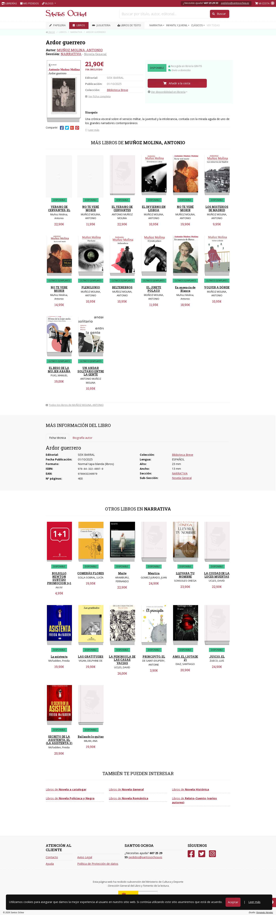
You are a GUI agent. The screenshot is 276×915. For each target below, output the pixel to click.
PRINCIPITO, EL (154, 656)
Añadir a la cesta (176, 83)
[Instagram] (212, 854)
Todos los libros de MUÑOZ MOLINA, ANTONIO (75, 405)
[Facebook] (191, 854)
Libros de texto (129, 25)
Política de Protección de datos (97, 864)
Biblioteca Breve (117, 90)
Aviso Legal (84, 857)
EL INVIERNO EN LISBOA (154, 208)
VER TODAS (213, 25)
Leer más (254, 902)
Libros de (66, 789)
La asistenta (59, 656)
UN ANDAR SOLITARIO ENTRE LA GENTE (90, 371)
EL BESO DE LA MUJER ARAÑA (59, 369)
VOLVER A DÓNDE (216, 287)
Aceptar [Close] (233, 902)
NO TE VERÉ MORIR (185, 208)
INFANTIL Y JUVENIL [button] (177, 25)
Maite (122, 573)
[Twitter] (201, 854)
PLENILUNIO (90, 287)
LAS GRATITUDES (90, 656)
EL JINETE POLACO (153, 289)
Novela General (95, 54)
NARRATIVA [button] (156, 25)
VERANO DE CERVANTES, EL (59, 208)
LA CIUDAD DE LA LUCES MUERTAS (216, 574)
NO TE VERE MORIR (59, 289)
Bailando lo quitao (91, 736)
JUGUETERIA (101, 25)
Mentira (153, 573)
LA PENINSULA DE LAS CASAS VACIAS (122, 660)
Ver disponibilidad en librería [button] (167, 92)
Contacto (52, 857)
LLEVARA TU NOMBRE (185, 574)
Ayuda (50, 864)
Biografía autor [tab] (82, 438)
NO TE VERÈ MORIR (90, 208)
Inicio (50, 32)
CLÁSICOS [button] (197, 25)
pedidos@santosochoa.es (235, 3)
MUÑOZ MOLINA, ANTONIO (80, 50)
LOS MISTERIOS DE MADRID (216, 208)
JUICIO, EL (217, 656)
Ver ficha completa (98, 96)
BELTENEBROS (122, 287)
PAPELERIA (57, 25)
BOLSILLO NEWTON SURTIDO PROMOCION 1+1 (59, 578)
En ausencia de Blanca (185, 289)
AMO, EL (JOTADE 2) (185, 658)
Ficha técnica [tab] (57, 438)
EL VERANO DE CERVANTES (122, 208)
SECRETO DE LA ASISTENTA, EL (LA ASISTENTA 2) (59, 740)
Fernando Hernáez (264, 912)
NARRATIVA (71, 54)
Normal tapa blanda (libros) (96, 464)
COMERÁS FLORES (90, 573)
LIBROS (79, 25)
